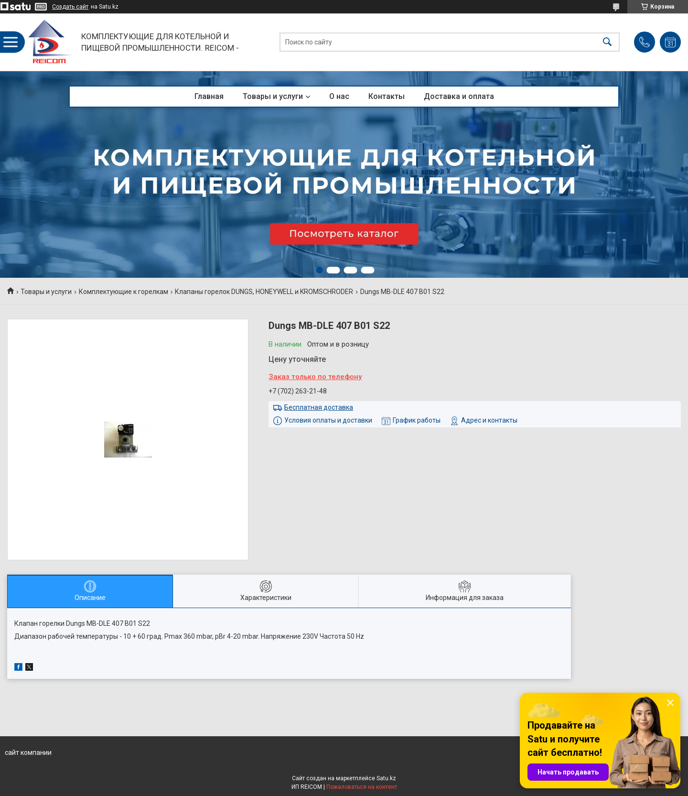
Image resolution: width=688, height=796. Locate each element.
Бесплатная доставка (318, 407)
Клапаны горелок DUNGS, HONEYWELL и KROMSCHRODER (264, 291)
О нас (339, 96)
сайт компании (28, 752)
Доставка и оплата (459, 96)
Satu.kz (386, 778)
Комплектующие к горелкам (123, 291)
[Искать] (607, 42)
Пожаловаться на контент (361, 787)
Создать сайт (70, 6)
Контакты (386, 96)
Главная (209, 96)
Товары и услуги (273, 96)
